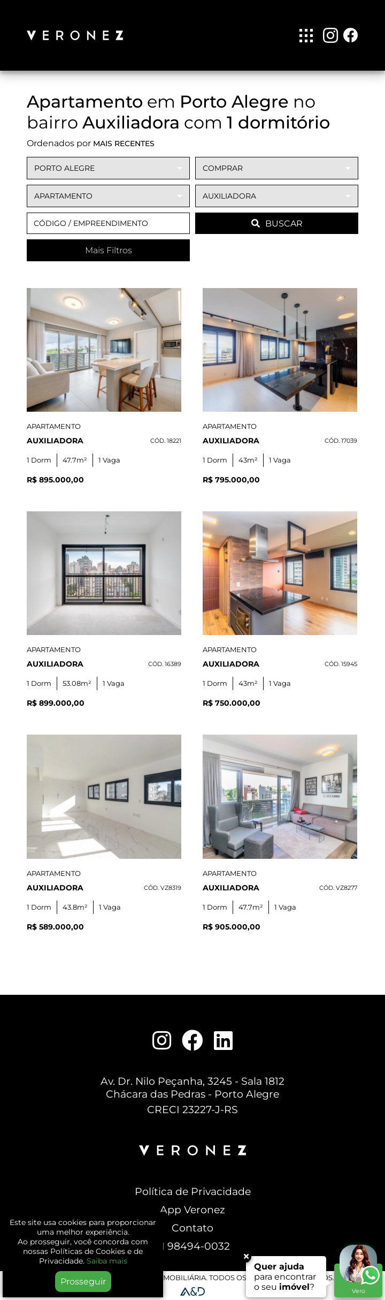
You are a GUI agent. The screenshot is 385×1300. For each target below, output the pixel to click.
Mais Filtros (108, 250)
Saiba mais (107, 1261)
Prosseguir (83, 1281)
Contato (192, 1227)
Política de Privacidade (193, 1191)
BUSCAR (277, 223)
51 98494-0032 (192, 1245)
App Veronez (192, 1209)
